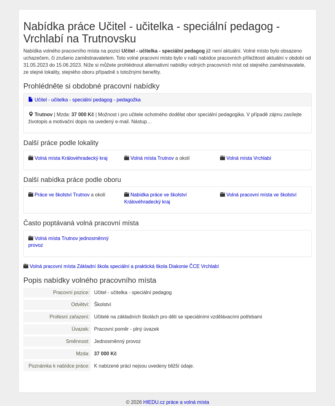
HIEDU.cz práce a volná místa (176, 402)
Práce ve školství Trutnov (61, 194)
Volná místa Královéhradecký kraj (70, 158)
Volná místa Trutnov (152, 158)
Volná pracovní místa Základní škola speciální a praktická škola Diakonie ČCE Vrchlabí (124, 266)
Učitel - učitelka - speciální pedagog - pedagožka (84, 99)
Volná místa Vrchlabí (248, 158)
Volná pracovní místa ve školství (261, 194)
